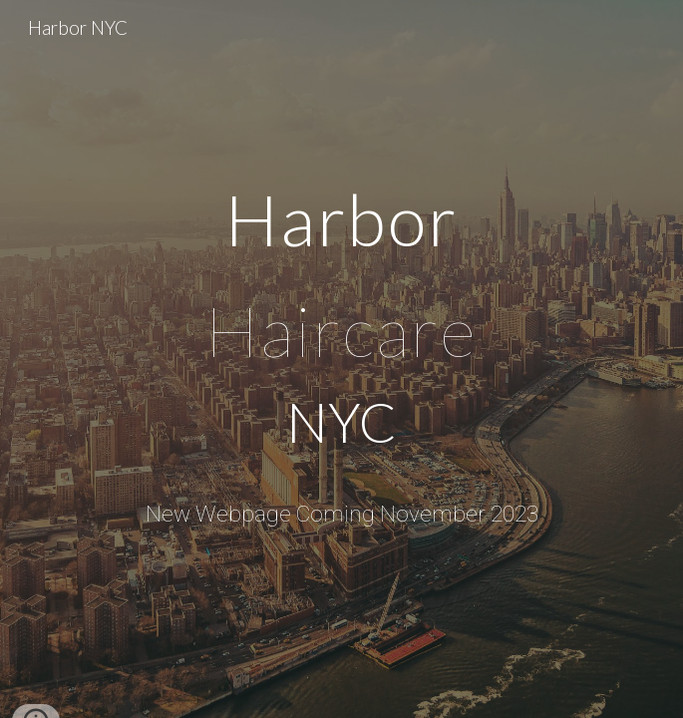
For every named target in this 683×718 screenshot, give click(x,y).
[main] (341, 326)
